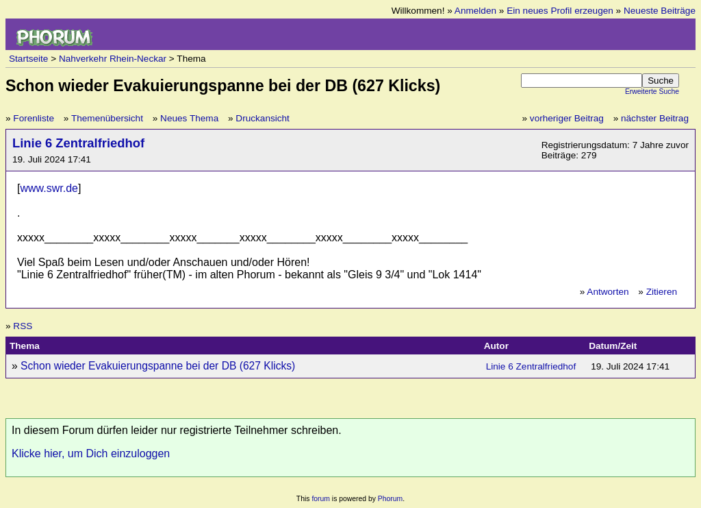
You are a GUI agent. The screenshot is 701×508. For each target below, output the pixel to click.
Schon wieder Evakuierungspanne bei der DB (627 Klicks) (158, 366)
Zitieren (661, 292)
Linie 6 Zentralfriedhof (78, 143)
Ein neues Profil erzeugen (560, 10)
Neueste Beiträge (660, 10)
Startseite (28, 58)
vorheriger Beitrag (567, 118)
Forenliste (33, 118)
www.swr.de (48, 188)
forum (320, 499)
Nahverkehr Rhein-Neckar (112, 58)
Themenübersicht (107, 118)
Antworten (607, 292)
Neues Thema (189, 118)
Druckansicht (262, 118)
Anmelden (475, 10)
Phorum (390, 499)
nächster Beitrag (655, 118)
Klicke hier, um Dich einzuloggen (91, 453)
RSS (22, 326)
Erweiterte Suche (652, 91)
